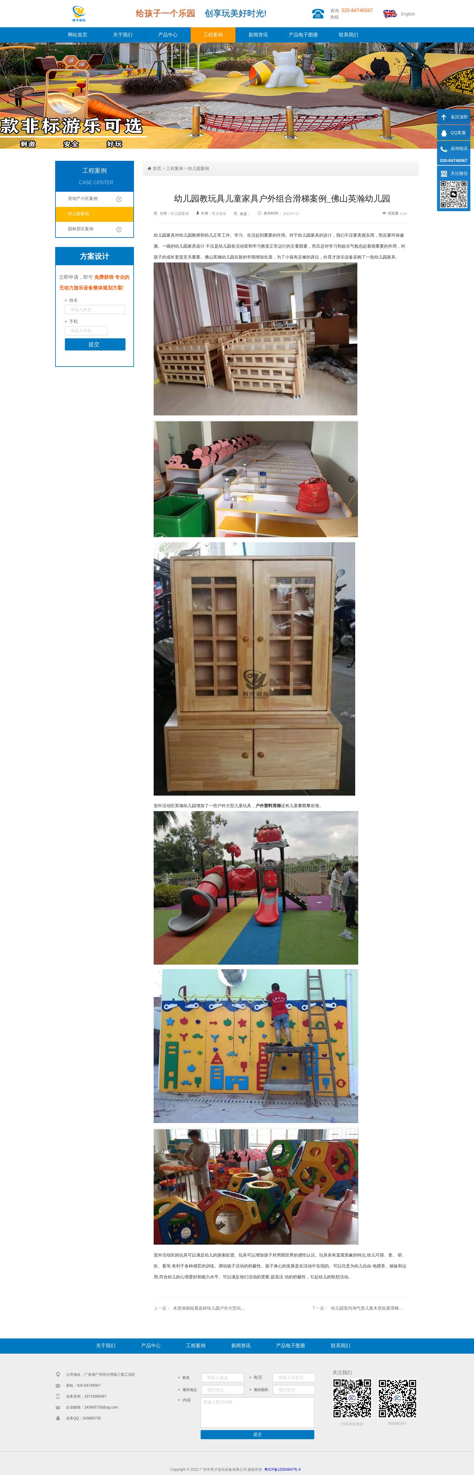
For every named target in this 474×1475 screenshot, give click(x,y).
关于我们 (122, 34)
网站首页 (77, 34)
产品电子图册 (303, 34)
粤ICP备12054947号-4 (282, 1469)
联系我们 (348, 34)
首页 (157, 168)
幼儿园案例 (198, 168)
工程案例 (213, 34)
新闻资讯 (258, 34)
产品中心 (168, 34)
